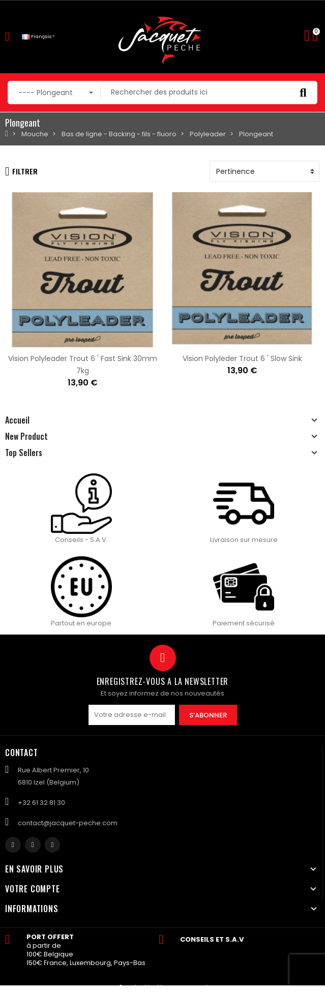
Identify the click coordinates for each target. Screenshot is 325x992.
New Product (26, 436)
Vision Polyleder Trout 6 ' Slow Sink (242, 358)
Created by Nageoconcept (163, 987)
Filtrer (21, 171)
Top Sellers (23, 452)
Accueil (17, 420)
